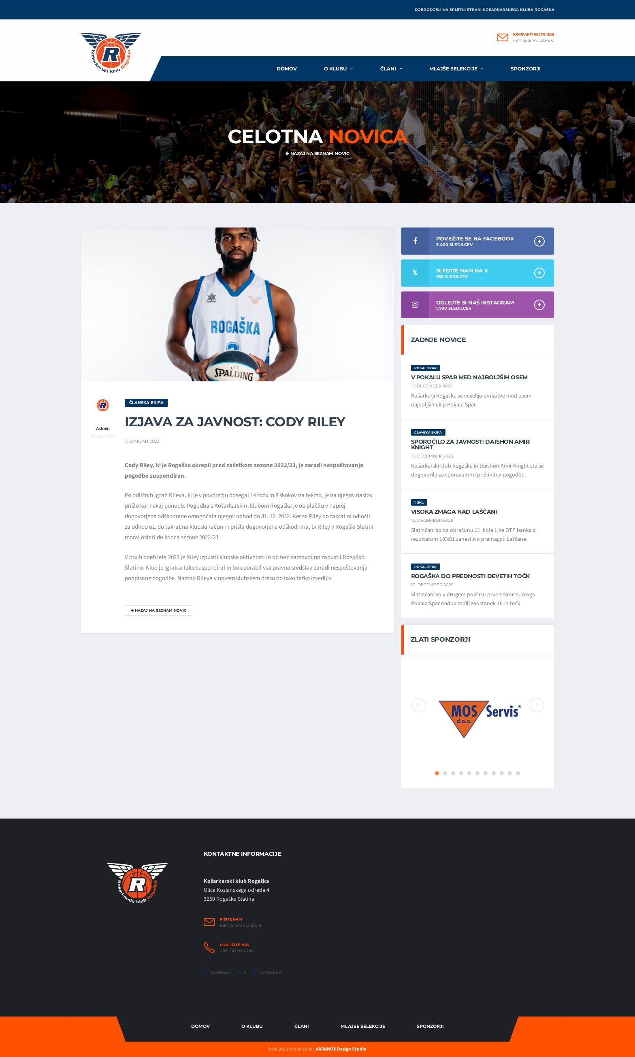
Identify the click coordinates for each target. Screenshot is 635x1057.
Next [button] (537, 705)
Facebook (217, 972)
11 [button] (518, 773)
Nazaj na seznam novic (317, 153)
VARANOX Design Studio (341, 1049)
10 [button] (510, 773)
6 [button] (477, 773)
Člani (388, 69)
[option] (477, 715)
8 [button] (494, 773)
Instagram (267, 972)
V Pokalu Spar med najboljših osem (469, 377)
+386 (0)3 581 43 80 (237, 951)
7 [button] (486, 773)
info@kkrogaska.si (533, 41)
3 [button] (453, 773)
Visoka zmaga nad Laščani (454, 511)
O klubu (335, 69)
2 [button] (445, 773)
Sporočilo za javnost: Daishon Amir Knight (470, 444)
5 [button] (469, 773)
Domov (287, 69)
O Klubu (252, 1026)
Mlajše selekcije (453, 69)
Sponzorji (526, 69)
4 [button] (461, 773)
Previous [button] (418, 705)
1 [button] (437, 773)
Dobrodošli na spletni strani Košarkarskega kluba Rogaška (484, 9)
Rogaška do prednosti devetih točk (470, 576)
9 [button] (502, 773)
